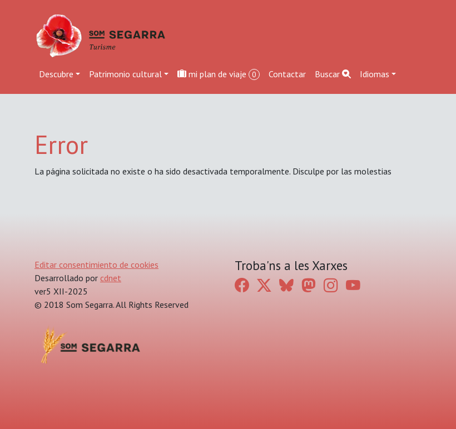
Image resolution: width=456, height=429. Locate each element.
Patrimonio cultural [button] (125, 73)
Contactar (287, 73)
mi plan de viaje (218, 74)
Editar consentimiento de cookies (96, 264)
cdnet (110, 277)
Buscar (333, 73)
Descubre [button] (56, 73)
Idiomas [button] (374, 73)
